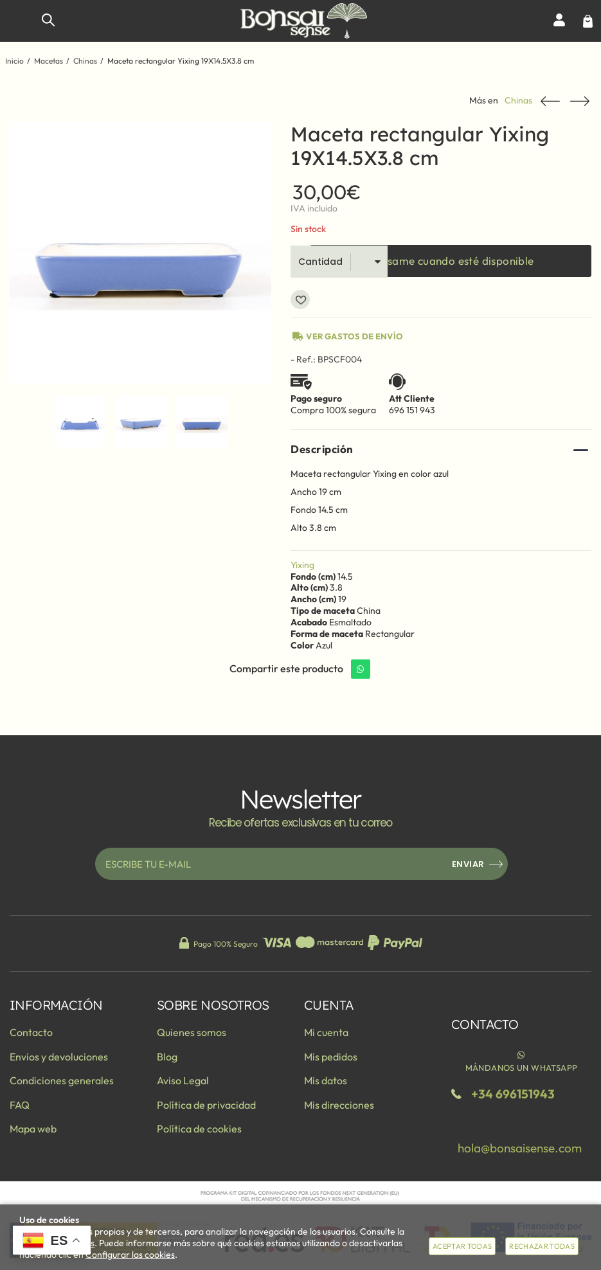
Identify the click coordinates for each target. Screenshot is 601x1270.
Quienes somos (191, 1032)
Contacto (31, 1032)
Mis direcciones (339, 1104)
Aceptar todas (462, 1246)
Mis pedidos (330, 1056)
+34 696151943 (513, 1094)
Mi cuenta (326, 1032)
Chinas (518, 100)
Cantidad (320, 261)
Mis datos (325, 1080)
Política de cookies (199, 1128)
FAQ (20, 1104)
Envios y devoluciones (59, 1056)
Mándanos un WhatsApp (521, 1060)
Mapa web (33, 1128)
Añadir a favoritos (300, 299)
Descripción (322, 449)
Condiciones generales (62, 1080)
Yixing (302, 565)
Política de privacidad (206, 1104)
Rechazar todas (542, 1246)
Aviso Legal (183, 1080)
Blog (167, 1056)
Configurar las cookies (130, 1254)
